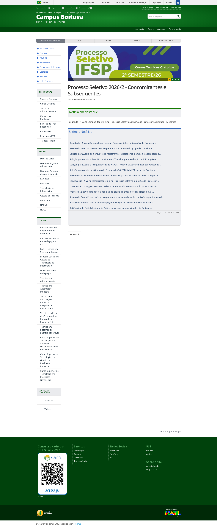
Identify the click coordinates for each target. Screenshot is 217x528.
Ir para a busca (72, 8)
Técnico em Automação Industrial (46, 288)
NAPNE (43, 205)
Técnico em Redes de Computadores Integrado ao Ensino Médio (49, 318)
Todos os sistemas (165, 41)
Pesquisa (44, 183)
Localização (139, 29)
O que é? (150, 450)
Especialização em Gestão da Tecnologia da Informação (49, 261)
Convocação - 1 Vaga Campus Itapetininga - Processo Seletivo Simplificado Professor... (114, 178)
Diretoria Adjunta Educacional (49, 165)
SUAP (80, 41)
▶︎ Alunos (42, 57)
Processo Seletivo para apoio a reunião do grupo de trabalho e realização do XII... (112, 189)
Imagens (45, 400)
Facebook (74, 230)
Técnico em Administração (47, 279)
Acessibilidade (147, 8)
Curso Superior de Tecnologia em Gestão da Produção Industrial (49, 360)
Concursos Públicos (45, 117)
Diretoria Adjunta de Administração (49, 172)
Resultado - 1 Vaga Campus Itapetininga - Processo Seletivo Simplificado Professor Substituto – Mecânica (122, 121)
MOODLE (108, 41)
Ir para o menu (58, 8)
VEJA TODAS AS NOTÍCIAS (168, 209)
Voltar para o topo (170, 431)
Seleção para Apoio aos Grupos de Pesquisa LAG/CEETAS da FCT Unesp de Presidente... (114, 168)
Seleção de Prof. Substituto (48, 125)
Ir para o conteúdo (43, 8)
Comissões (45, 131)
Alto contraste (161, 8)
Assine (149, 454)
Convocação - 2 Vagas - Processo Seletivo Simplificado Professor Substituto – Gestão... (114, 183)
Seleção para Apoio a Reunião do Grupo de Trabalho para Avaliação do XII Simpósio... (114, 158)
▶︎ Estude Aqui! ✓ (46, 48)
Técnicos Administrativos (48, 110)
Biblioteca (45, 200)
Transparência (175, 29)
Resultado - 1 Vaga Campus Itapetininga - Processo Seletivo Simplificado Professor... (113, 143)
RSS (111, 457)
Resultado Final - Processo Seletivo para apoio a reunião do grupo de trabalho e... (112, 148)
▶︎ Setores (42, 76)
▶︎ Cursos (42, 53)
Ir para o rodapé (85, 8)
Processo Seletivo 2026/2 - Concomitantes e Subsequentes (117, 90)
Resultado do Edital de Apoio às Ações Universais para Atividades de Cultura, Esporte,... (115, 173)
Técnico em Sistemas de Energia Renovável (49, 329)
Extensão (44, 178)
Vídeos (44, 409)
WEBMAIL (137, 41)
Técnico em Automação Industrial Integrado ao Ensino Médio (47, 302)
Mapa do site (176, 8)
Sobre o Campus (48, 99)
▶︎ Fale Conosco (45, 81)
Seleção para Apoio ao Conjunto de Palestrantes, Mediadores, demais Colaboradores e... (115, 153)
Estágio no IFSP (47, 136)
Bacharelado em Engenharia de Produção (48, 230)
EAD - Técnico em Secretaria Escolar (49, 250)
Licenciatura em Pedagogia (48, 272)
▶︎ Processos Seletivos (48, 67)
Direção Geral (47, 158)
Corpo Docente (47, 103)
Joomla (78, 524)
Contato (151, 29)
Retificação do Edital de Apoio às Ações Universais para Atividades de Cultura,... (111, 204)
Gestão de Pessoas (49, 195)
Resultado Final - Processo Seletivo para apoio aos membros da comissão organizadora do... (117, 194)
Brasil (45, 2)
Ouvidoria (161, 29)
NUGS (43, 209)
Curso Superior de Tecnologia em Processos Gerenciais (49, 375)
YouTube (114, 454)
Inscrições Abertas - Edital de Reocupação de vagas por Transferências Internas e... (112, 199)
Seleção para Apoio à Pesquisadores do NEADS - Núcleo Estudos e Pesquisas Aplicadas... (115, 163)
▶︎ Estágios (42, 71)
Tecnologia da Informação (47, 189)
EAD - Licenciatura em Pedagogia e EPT (49, 241)
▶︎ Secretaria (43, 62)
